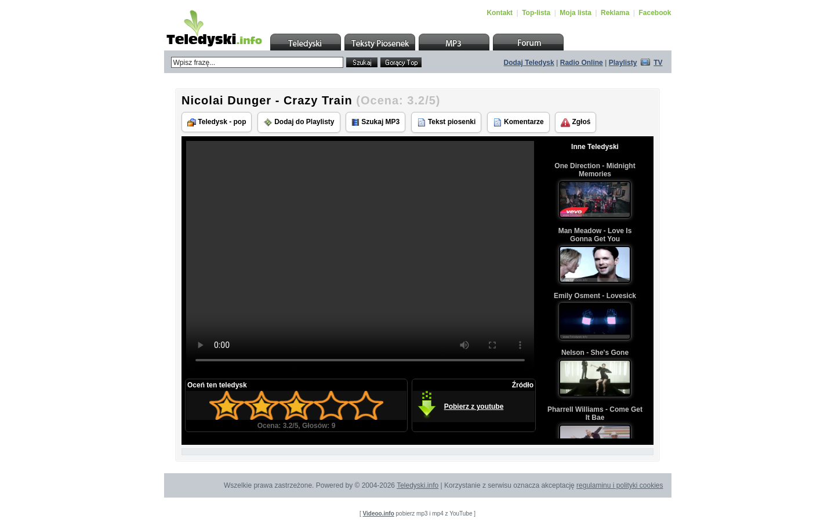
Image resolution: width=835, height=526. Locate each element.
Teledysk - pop (216, 122)
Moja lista (575, 13)
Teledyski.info (417, 485)
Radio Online (581, 63)
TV (658, 63)
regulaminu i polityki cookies (619, 485)
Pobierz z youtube (474, 406)
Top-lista (536, 13)
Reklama (615, 13)
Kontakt (500, 13)
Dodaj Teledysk (529, 63)
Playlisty (623, 63)
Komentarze (518, 122)
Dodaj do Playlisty (299, 122)
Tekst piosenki (446, 122)
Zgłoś (575, 122)
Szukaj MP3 (375, 122)
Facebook (654, 13)
